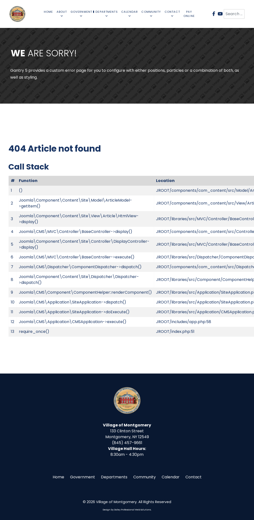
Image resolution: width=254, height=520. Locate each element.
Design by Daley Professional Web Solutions (127, 509)
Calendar (171, 477)
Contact (193, 477)
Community (144, 477)
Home (58, 477)
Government (82, 477)
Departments (114, 477)
